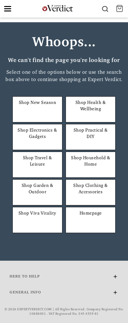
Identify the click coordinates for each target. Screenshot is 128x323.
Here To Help (64, 277)
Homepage (91, 213)
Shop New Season (37, 103)
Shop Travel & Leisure (37, 161)
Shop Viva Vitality (37, 213)
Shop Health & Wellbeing (90, 106)
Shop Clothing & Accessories (90, 189)
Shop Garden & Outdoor (37, 189)
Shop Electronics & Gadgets (37, 133)
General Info (64, 293)
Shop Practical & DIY (91, 133)
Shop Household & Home (90, 161)
